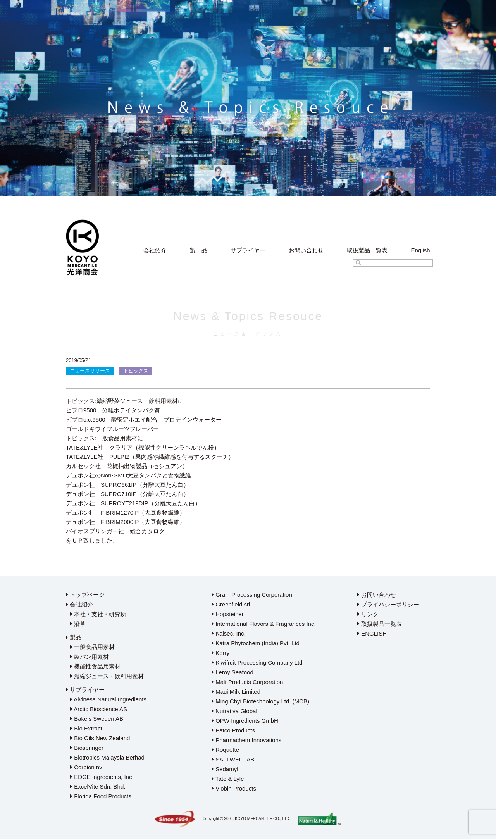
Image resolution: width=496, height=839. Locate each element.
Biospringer (86, 747)
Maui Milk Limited (236, 691)
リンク (368, 614)
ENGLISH (372, 633)
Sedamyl (225, 769)
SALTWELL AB (233, 759)
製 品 (198, 250)
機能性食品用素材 (95, 666)
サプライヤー (248, 250)
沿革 (78, 623)
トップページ (85, 594)
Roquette (225, 749)
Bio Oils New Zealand (100, 738)
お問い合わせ (306, 250)
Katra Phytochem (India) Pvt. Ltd (256, 643)
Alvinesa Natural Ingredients (108, 699)
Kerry (220, 652)
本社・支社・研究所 (98, 614)
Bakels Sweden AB (96, 718)
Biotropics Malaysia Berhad (107, 757)
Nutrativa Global (234, 711)
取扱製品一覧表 (367, 250)
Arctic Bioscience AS (98, 709)
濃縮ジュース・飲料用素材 (107, 676)
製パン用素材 (89, 656)
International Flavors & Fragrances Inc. (264, 623)
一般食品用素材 (92, 647)
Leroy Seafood (232, 672)
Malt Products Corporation (247, 682)
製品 (73, 637)
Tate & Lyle (228, 778)
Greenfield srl (231, 604)
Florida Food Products (100, 796)
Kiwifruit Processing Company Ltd (257, 662)
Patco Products (233, 730)
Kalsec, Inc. (229, 633)
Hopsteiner (228, 614)
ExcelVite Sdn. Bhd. (97, 786)
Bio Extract (86, 728)
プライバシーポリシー (388, 604)
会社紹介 (155, 250)
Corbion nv (86, 767)
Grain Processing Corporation (252, 594)
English (420, 250)
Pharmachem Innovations (246, 740)
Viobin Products (234, 788)
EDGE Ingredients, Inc (101, 777)
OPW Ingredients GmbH (245, 720)
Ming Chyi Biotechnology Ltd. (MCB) (260, 701)
